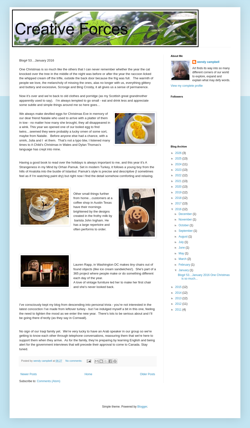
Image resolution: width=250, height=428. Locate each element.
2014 (178, 292)
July (182, 242)
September (186, 230)
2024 (178, 164)
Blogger (142, 406)
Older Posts (147, 374)
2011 (178, 309)
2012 (178, 304)
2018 (178, 198)
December (186, 214)
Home (88, 374)
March (183, 259)
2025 (178, 158)
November (186, 219)
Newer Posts (28, 374)
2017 (178, 203)
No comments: (74, 360)
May (182, 253)
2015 (178, 287)
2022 (178, 175)
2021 (178, 181)
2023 (178, 169)
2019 (178, 192)
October (184, 225)
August (183, 236)
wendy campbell (208, 62)
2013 (178, 298)
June (182, 247)
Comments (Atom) (48, 381)
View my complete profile (187, 85)
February (185, 264)
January (184, 270)
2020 (178, 186)
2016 (178, 209)
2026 (178, 153)
